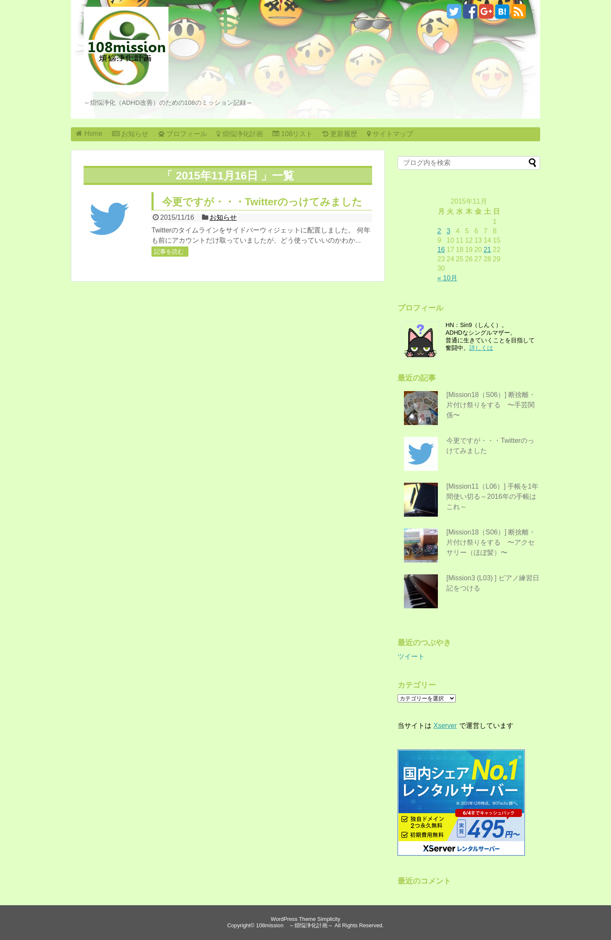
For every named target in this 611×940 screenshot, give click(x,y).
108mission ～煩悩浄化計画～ (294, 925)
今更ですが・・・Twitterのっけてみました (262, 201)
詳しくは (481, 347)
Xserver (445, 725)
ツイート (411, 656)
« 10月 (447, 278)
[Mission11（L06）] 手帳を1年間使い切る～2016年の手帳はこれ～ (492, 496)
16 (441, 249)
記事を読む (169, 251)
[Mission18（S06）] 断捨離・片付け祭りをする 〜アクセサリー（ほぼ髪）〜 (490, 542)
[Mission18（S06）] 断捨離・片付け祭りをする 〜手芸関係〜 (490, 405)
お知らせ (223, 217)
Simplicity (328, 919)
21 (487, 249)
